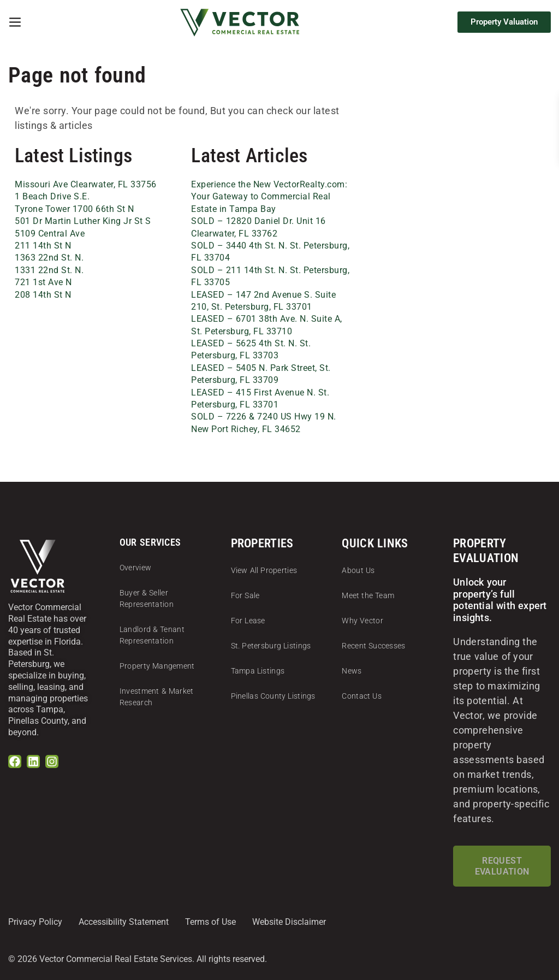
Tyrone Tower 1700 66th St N (74, 209)
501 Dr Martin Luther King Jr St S (83, 221)
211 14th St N (43, 245)
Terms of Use (210, 922)
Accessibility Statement (124, 922)
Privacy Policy (35, 922)
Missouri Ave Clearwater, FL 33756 (86, 184)
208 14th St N (43, 295)
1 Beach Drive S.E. (52, 196)
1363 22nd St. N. (49, 257)
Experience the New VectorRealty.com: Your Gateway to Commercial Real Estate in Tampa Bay (269, 196)
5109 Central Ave (50, 233)
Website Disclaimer (289, 922)
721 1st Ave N (43, 282)
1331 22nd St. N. (49, 270)
